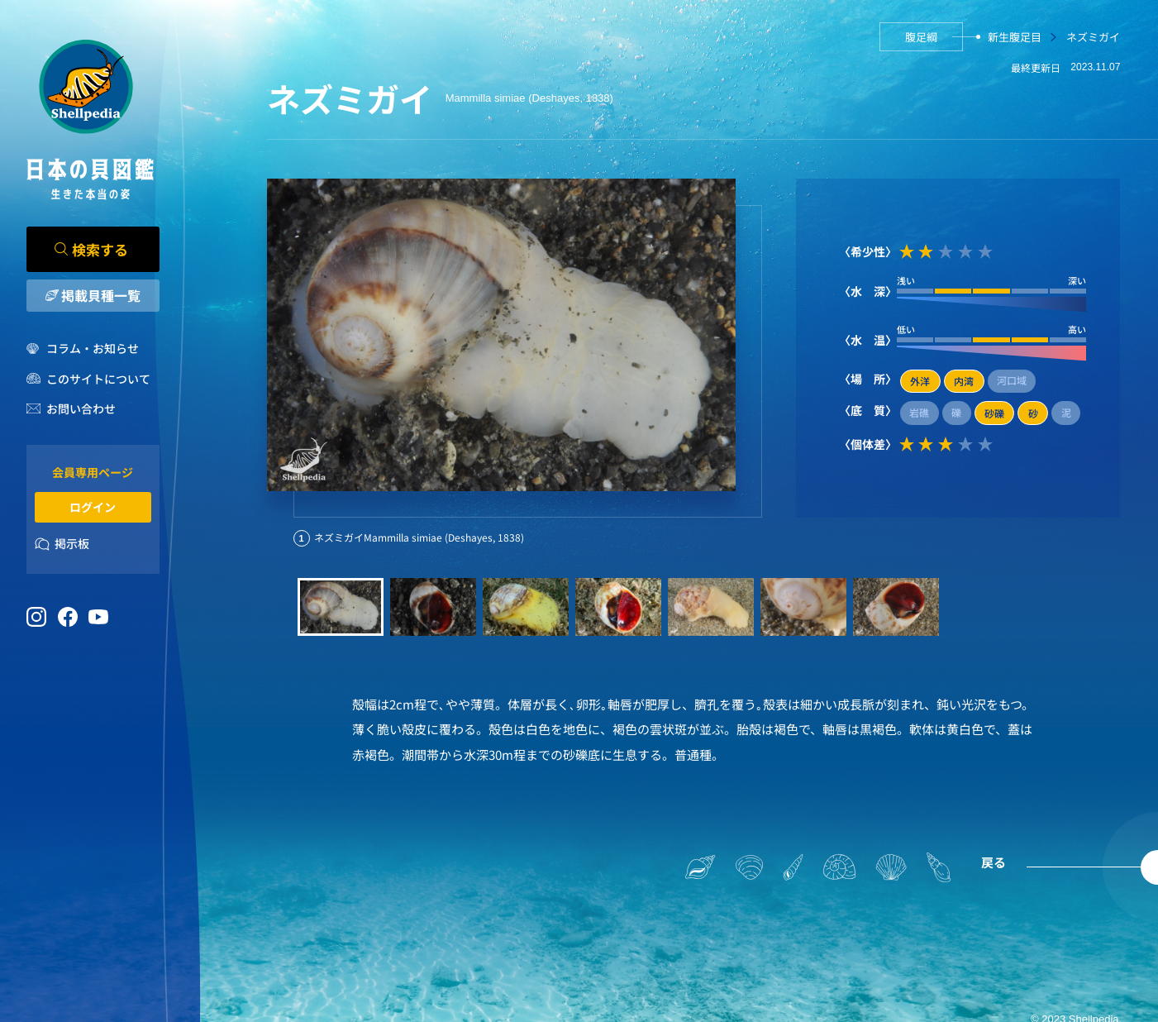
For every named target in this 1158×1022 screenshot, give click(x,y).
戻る (993, 862)
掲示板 (72, 543)
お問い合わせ (81, 408)
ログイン (92, 507)
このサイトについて (98, 378)
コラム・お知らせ (92, 348)
